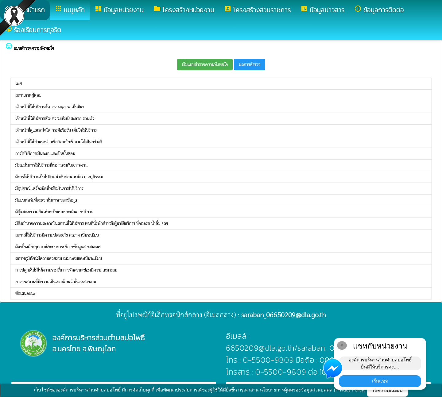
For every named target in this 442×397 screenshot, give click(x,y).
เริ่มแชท (380, 381)
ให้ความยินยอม (387, 390)
